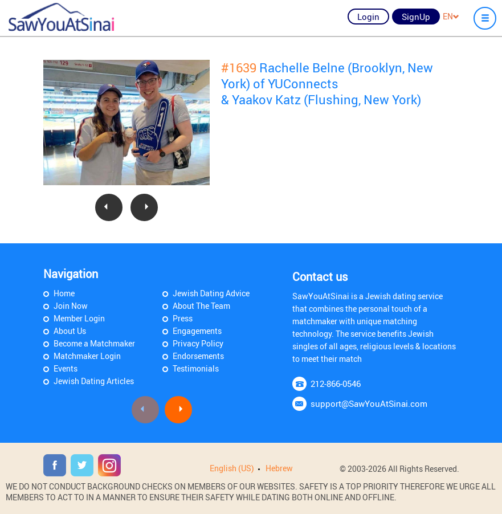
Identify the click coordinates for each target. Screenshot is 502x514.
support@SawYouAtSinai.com (369, 403)
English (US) (232, 468)
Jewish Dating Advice (211, 293)
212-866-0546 (336, 383)
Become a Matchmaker (94, 343)
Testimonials (196, 368)
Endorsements (198, 355)
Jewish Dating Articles (94, 381)
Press (183, 318)
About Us (70, 330)
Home (64, 293)
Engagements (197, 330)
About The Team (201, 305)
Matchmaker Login (87, 355)
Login (368, 16)
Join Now (71, 305)
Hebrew (279, 468)
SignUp (416, 16)
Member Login (79, 318)
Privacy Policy (198, 343)
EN (451, 16)
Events (65, 368)
